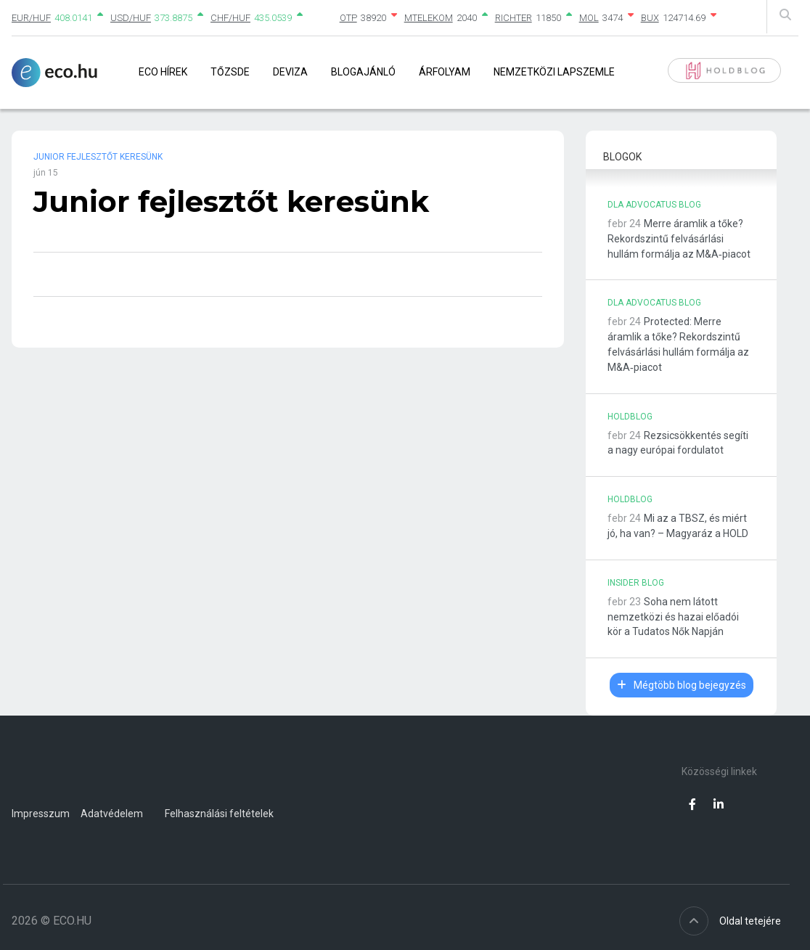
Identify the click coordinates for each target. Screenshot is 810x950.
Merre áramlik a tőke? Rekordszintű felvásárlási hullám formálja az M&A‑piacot (679, 239)
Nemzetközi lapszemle (554, 72)
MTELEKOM (428, 17)
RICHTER (513, 17)
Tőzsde (230, 72)
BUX (650, 17)
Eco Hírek (163, 72)
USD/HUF (130, 17)
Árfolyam (444, 72)
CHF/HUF (230, 17)
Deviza (290, 72)
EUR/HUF (31, 17)
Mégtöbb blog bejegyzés (681, 685)
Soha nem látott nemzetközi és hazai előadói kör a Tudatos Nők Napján (673, 617)
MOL (589, 17)
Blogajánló (363, 72)
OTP (348, 17)
